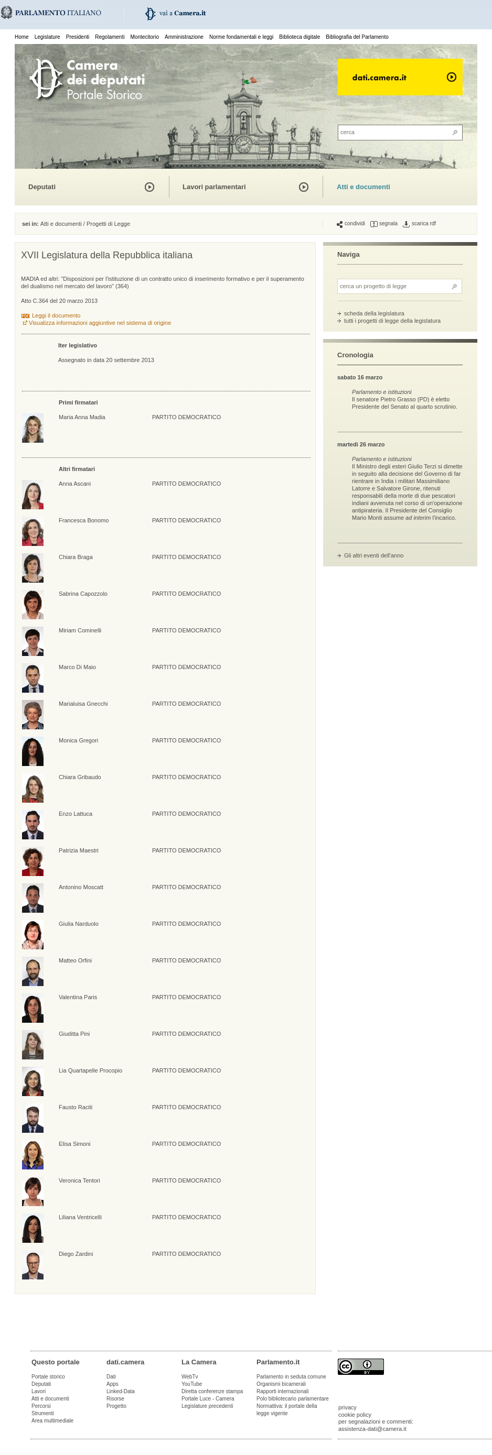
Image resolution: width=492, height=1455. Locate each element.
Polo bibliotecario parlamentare (292, 1399)
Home (22, 37)
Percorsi (41, 1406)
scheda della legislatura (374, 313)
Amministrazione (184, 37)
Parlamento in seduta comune (291, 1377)
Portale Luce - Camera (207, 1399)
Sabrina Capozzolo (83, 593)
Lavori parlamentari (214, 187)
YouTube (191, 1384)
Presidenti (77, 37)
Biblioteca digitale (299, 37)
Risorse (115, 1399)
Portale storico (48, 1377)
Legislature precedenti (207, 1406)
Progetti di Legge (108, 224)
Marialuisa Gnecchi (83, 704)
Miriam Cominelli (80, 630)
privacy (347, 1407)
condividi (351, 223)
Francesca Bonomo (84, 520)
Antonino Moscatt (81, 887)
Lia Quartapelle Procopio (90, 1070)
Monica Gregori (78, 740)
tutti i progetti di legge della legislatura (392, 321)
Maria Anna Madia (82, 417)
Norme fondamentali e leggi (241, 37)
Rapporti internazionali (282, 1391)
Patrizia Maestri (79, 850)
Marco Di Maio (77, 667)
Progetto (116, 1406)
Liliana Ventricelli (80, 1217)
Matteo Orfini (75, 960)
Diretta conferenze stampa (212, 1391)
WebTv (189, 1377)
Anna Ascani (75, 483)
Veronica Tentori (79, 1180)
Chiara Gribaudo (80, 777)
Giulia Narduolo (79, 924)
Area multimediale (52, 1421)
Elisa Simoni (75, 1144)
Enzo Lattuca (75, 814)
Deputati (42, 187)
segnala (384, 223)
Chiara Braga (76, 557)
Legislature (47, 37)
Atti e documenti (363, 187)
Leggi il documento (56, 315)
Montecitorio (144, 37)
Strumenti (42, 1413)
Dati (111, 1377)
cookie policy (354, 1415)
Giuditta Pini (74, 1034)
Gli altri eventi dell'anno (373, 555)
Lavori (38, 1391)
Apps (112, 1384)
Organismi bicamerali (281, 1384)
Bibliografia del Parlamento (357, 37)
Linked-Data (120, 1391)
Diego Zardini (76, 1254)
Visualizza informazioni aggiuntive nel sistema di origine (100, 323)
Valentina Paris (78, 997)
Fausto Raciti (75, 1107)
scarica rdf (419, 223)
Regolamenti (109, 37)
